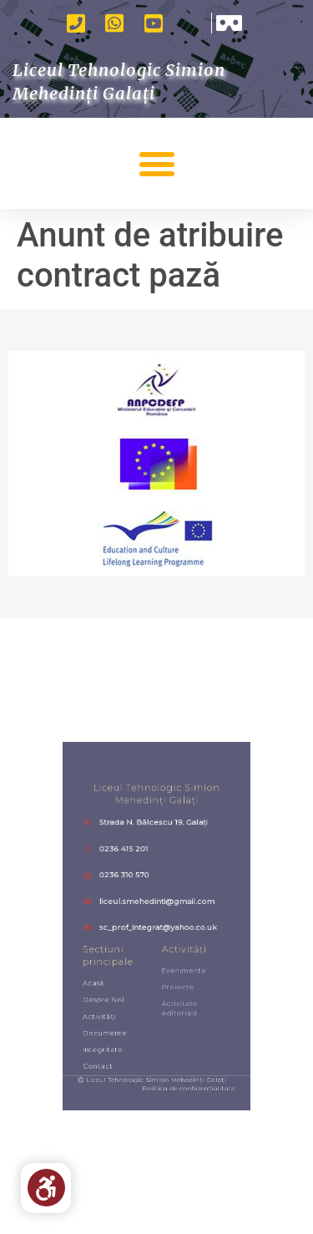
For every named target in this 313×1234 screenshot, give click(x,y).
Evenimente (176, 959)
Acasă (110, 968)
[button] (156, 163)
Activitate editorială (173, 986)
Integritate (116, 1017)
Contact (113, 1030)
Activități (114, 993)
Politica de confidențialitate (180, 1046)
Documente (118, 1005)
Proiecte (172, 971)
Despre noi (117, 980)
